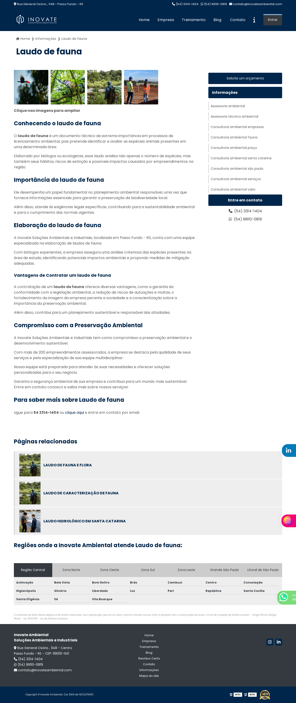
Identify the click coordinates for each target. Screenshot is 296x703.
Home (144, 19)
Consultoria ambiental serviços (236, 179)
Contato (237, 19)
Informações (45, 38)
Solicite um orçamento (245, 78)
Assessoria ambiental (228, 106)
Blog (217, 19)
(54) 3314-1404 (185, 4)
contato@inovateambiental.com (255, 4)
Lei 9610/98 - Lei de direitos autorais (46, 618)
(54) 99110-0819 (214, 4)
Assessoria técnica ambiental (234, 116)
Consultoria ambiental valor (233, 189)
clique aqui (74, 412)
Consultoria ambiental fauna (234, 137)
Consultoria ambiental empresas (237, 127)
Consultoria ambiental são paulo (237, 168)
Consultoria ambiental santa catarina (241, 158)
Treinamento (194, 19)
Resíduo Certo (149, 658)
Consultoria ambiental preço (234, 147)
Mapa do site (149, 676)
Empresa (165, 19)
